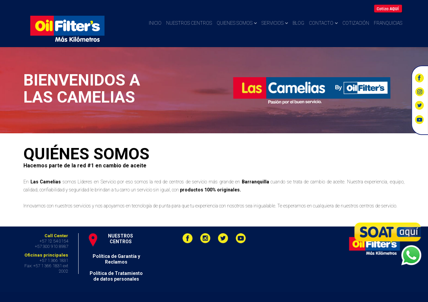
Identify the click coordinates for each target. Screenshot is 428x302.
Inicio (155, 23)
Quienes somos (234, 23)
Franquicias (388, 23)
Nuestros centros (189, 23)
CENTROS (121, 241)
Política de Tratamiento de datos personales (116, 276)
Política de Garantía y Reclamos (116, 259)
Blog (298, 23)
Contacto (321, 23)
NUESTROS (120, 236)
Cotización (355, 23)
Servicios (272, 23)
